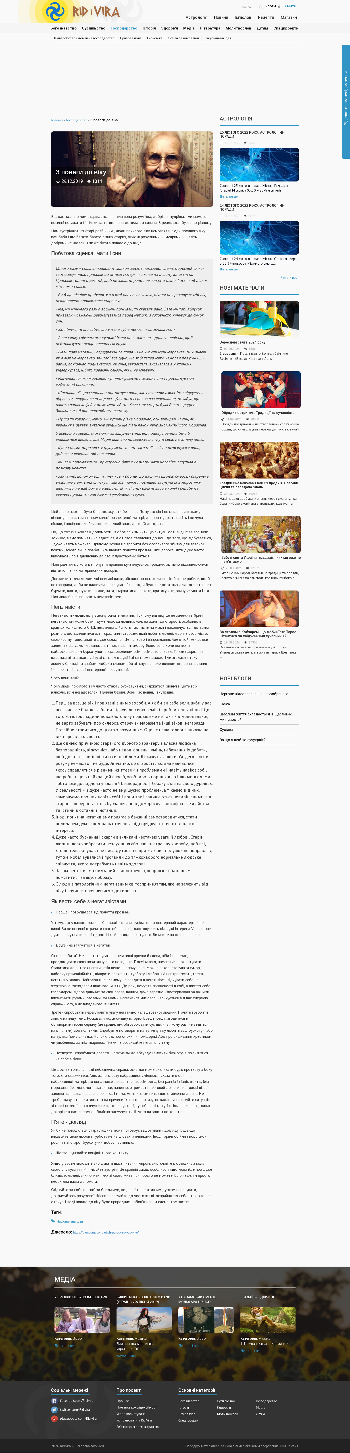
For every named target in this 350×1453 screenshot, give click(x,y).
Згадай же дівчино (257, 1297)
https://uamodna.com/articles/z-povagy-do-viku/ (106, 1232)
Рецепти (266, 17)
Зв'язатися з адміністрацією (138, 1426)
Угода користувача (131, 1413)
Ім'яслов (243, 17)
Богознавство (63, 28)
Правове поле (131, 38)
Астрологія (196, 17)
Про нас (123, 1400)
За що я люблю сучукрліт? (242, 740)
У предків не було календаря (80, 1297)
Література (210, 28)
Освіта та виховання (183, 38)
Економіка (154, 38)
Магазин (289, 17)
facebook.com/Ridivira (72, 1400)
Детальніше (229, 196)
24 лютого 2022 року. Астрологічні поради (252, 207)
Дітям (262, 28)
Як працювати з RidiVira (134, 1420)
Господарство (124, 28)
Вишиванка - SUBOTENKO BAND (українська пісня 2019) (143, 1299)
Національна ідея (218, 38)
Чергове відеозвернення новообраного (254, 694)
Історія (149, 28)
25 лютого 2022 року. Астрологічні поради (252, 134)
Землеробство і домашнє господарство (84, 38)
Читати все (289, 277)
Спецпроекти (285, 28)
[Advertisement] (175, 77)
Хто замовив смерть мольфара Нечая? (197, 1299)
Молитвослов (238, 28)
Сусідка (226, 729)
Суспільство (93, 28)
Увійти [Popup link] (290, 6)
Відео (77, 1338)
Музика (141, 1338)
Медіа (188, 28)
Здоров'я (169, 28)
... (259, 359)
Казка (225, 704)
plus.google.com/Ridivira (74, 1418)
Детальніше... (65, 1346)
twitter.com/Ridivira (70, 1409)
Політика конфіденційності (137, 1407)
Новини (221, 17)
